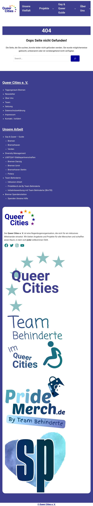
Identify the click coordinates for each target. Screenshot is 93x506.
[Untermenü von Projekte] (53, 8)
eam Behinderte (13, 178)
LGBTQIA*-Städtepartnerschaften (20, 157)
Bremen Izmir (14, 165)
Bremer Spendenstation (16, 194)
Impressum (10, 114)
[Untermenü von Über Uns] (90, 8)
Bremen (11, 141)
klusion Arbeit (15, 182)
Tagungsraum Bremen (15, 90)
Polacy (11, 174)
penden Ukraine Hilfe (18, 198)
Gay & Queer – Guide (14, 137)
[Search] (75, 58)
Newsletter (10, 94)
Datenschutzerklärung (15, 110)
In (8, 182)
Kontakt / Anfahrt (13, 118)
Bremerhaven (14, 145)
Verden (11, 149)
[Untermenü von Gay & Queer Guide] (75, 8)
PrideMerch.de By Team (19, 186)
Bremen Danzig (15, 161)
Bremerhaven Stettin (17, 169)
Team (7, 102)
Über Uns (9, 98)
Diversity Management (15, 153)
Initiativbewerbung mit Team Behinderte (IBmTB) (30, 190)
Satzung (9, 106)
